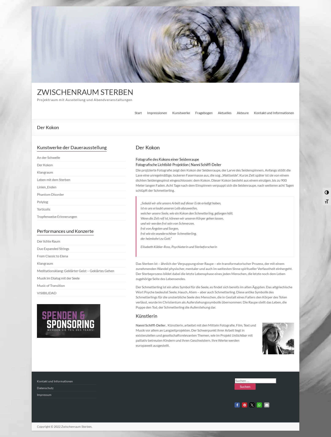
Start (138, 113)
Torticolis (43, 209)
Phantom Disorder (50, 194)
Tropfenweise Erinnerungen (57, 216)
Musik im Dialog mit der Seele (58, 278)
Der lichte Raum (48, 241)
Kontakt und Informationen (274, 113)
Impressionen (157, 113)
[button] (237, 405)
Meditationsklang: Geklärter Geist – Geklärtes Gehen (75, 271)
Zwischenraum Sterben (85, 92)
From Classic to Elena (52, 256)
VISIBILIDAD (46, 293)
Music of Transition (51, 285)
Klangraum (45, 172)
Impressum (44, 395)
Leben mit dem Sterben (53, 180)
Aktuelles (225, 113)
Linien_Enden (46, 187)
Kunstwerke (181, 113)
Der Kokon (45, 165)
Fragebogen (204, 113)
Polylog (42, 202)
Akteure (243, 113)
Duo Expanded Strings (53, 249)
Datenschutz (45, 388)
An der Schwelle (48, 157)
